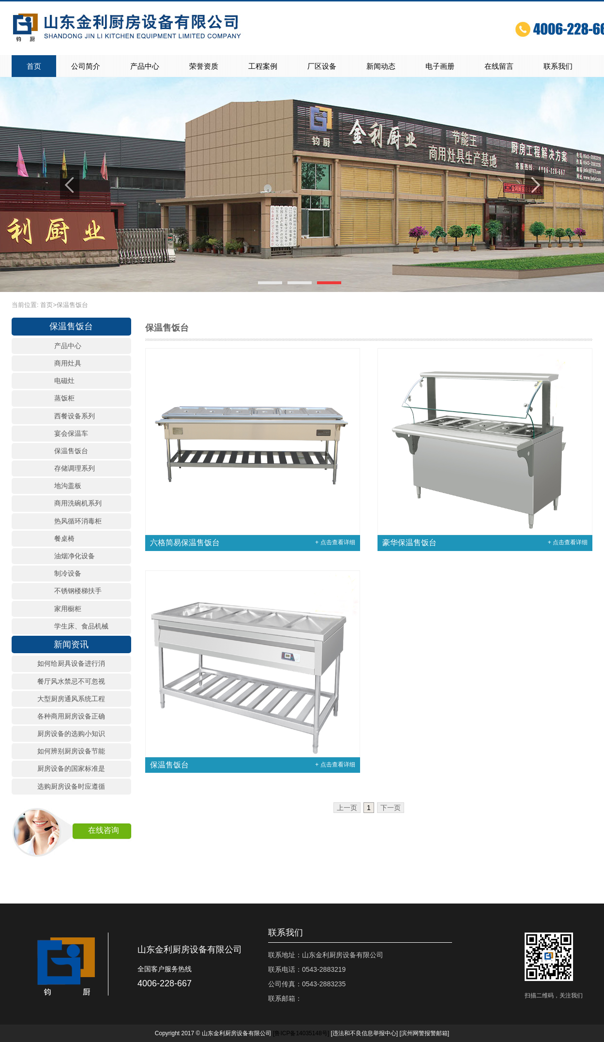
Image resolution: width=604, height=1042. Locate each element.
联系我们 (558, 66)
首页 (34, 66)
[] (301, 1033)
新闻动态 (380, 66)
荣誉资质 (203, 66)
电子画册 (439, 66)
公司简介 (85, 66)
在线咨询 (103, 830)
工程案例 (262, 66)
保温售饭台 (72, 304)
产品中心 (144, 66)
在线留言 (498, 66)
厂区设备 (321, 66)
